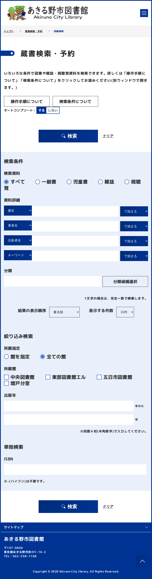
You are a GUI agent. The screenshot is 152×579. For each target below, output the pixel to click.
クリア (108, 136)
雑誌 (107, 181)
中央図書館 (21, 377)
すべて (16, 181)
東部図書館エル (68, 377)
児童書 (79, 181)
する (41, 110)
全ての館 (55, 356)
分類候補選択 (125, 281)
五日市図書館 (116, 377)
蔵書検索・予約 (33, 31)
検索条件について (75, 101)
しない (53, 110)
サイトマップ (76, 527)
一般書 (47, 181)
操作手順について (27, 101)
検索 (69, 136)
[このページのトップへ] (142, 561)
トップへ (9, 31)
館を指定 (18, 356)
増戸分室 (18, 383)
